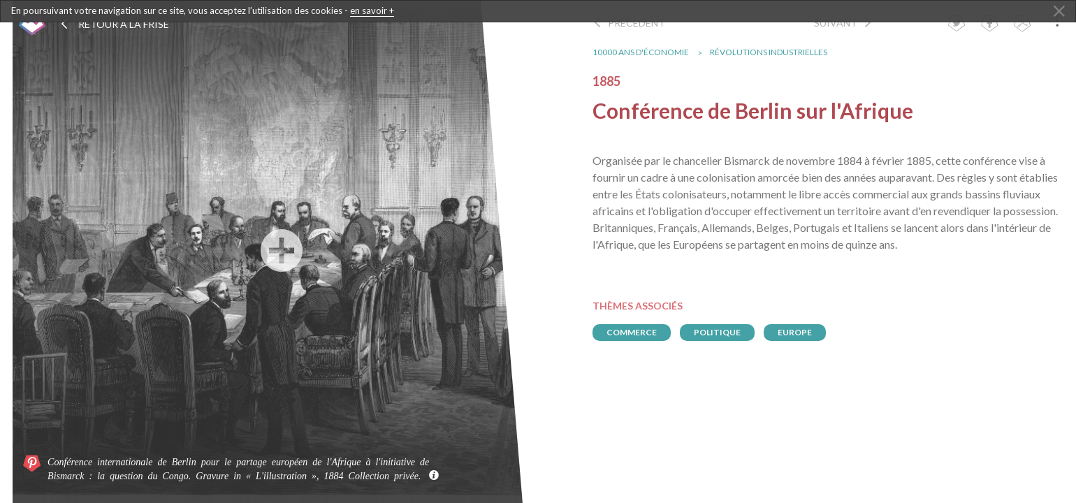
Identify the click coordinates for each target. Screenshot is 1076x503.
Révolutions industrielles (774, 52)
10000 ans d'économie (646, 52)
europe (800, 332)
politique (722, 332)
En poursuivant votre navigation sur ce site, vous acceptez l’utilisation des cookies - (202, 11)
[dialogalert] (538, 11)
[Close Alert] (1059, 12)
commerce (637, 332)
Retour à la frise (114, 24)
